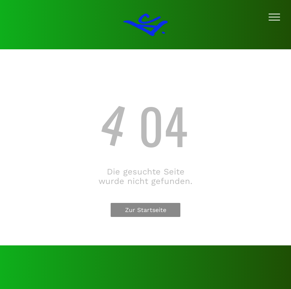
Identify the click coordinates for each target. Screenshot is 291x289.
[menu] (274, 17)
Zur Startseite (145, 210)
